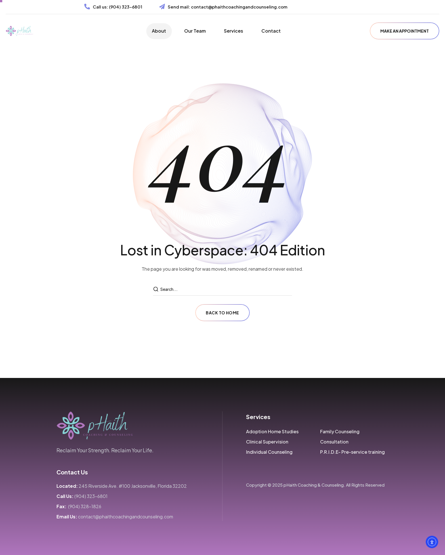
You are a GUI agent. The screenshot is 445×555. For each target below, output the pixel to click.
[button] (404, 30)
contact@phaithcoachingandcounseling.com (239, 6)
